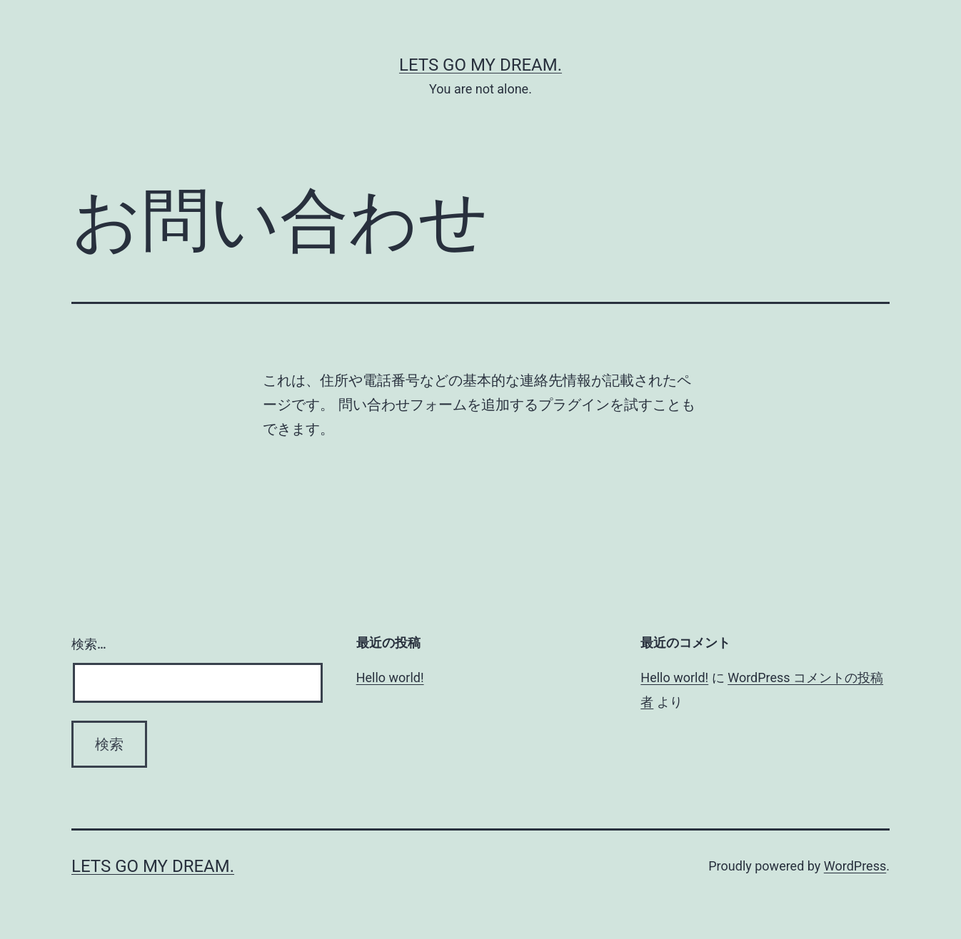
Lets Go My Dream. (480, 65)
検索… (88, 643)
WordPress (855, 865)
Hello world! (390, 677)
